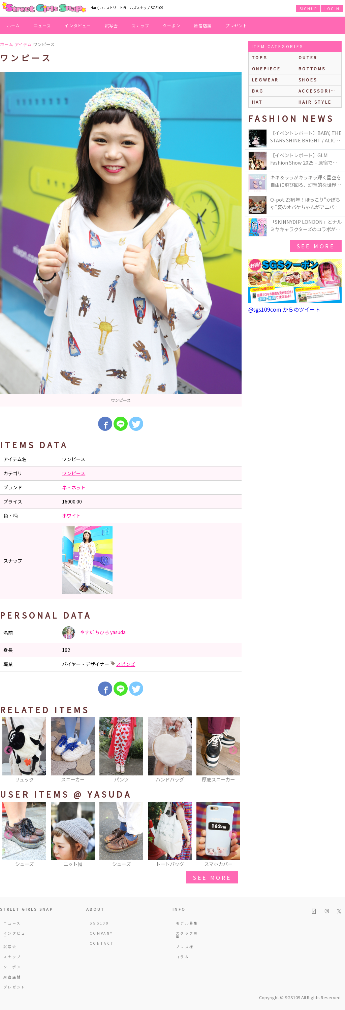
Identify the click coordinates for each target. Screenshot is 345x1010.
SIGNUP (308, 8)
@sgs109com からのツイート (284, 309)
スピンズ (125, 664)
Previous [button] (8, 750)
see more (212, 877)
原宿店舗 (203, 25)
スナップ (140, 25)
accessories (318, 91)
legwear (265, 79)
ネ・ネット (74, 487)
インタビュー (77, 25)
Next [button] (233, 750)
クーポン (172, 25)
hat (257, 102)
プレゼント (236, 25)
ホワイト (71, 515)
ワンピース (73, 473)
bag (258, 91)
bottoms (312, 68)
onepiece (266, 68)
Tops (259, 57)
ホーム (13, 25)
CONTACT (102, 943)
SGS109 (99, 923)
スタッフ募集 (187, 935)
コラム (182, 956)
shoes (308, 79)
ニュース (42, 25)
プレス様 (185, 946)
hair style (315, 102)
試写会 (111, 25)
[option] (121, 239)
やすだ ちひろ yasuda (94, 632)
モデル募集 (187, 923)
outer (308, 57)
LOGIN (332, 8)
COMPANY (101, 933)
